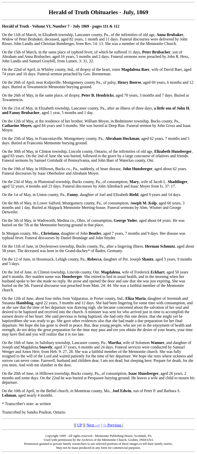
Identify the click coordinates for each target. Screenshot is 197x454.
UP (79, 425)
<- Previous (112, 425)
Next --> (93, 425)
